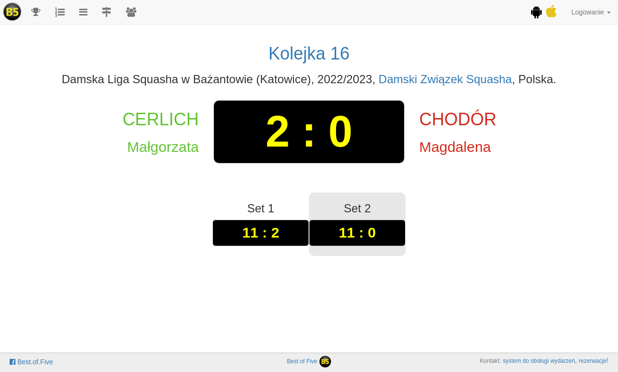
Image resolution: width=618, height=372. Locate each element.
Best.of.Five (31, 362)
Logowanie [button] (591, 12)
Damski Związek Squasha (445, 79)
